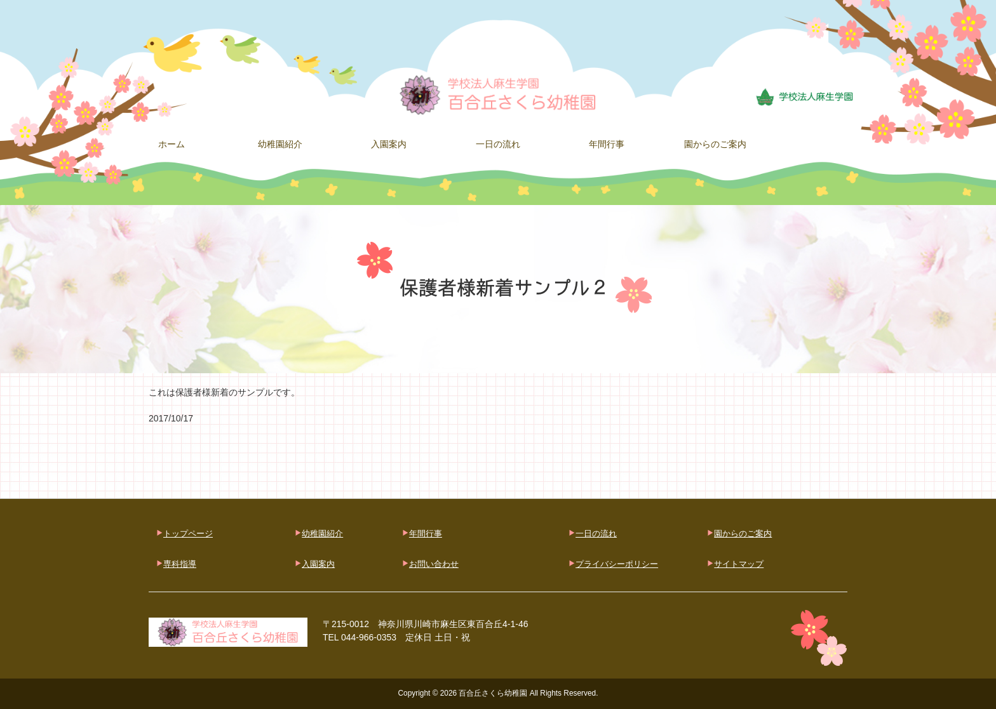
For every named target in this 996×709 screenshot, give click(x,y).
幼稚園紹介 (322, 533)
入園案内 (318, 564)
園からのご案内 (743, 533)
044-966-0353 (368, 637)
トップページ (188, 533)
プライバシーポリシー (616, 564)
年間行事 (425, 533)
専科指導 (179, 564)
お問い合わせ (434, 564)
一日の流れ (596, 533)
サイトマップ (739, 564)
